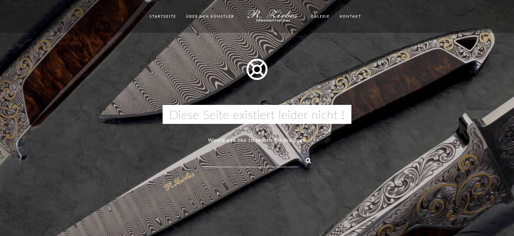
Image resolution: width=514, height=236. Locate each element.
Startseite (162, 16)
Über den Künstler (210, 16)
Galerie (320, 16)
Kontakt (350, 16)
